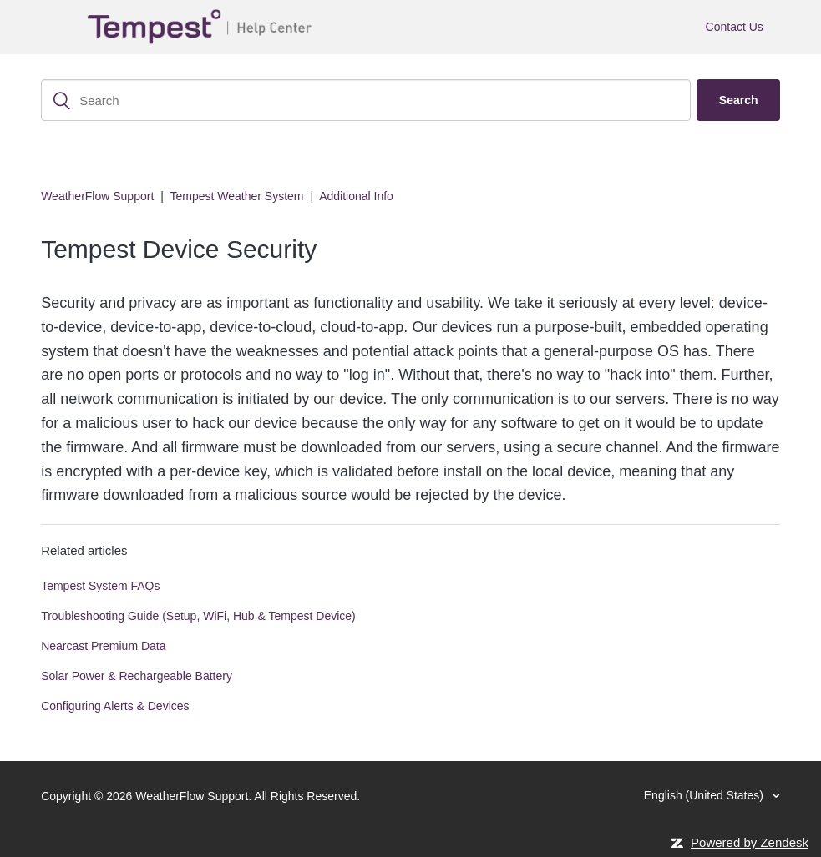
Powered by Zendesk (749, 842)
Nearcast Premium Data (103, 646)
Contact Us (734, 26)
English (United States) (705, 795)
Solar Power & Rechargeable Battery (136, 676)
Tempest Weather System (236, 196)
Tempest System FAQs (100, 585)
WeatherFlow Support (97, 196)
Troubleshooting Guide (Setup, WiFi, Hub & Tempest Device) (198, 616)
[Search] (366, 100)
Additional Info (356, 196)
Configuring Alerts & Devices (115, 706)
